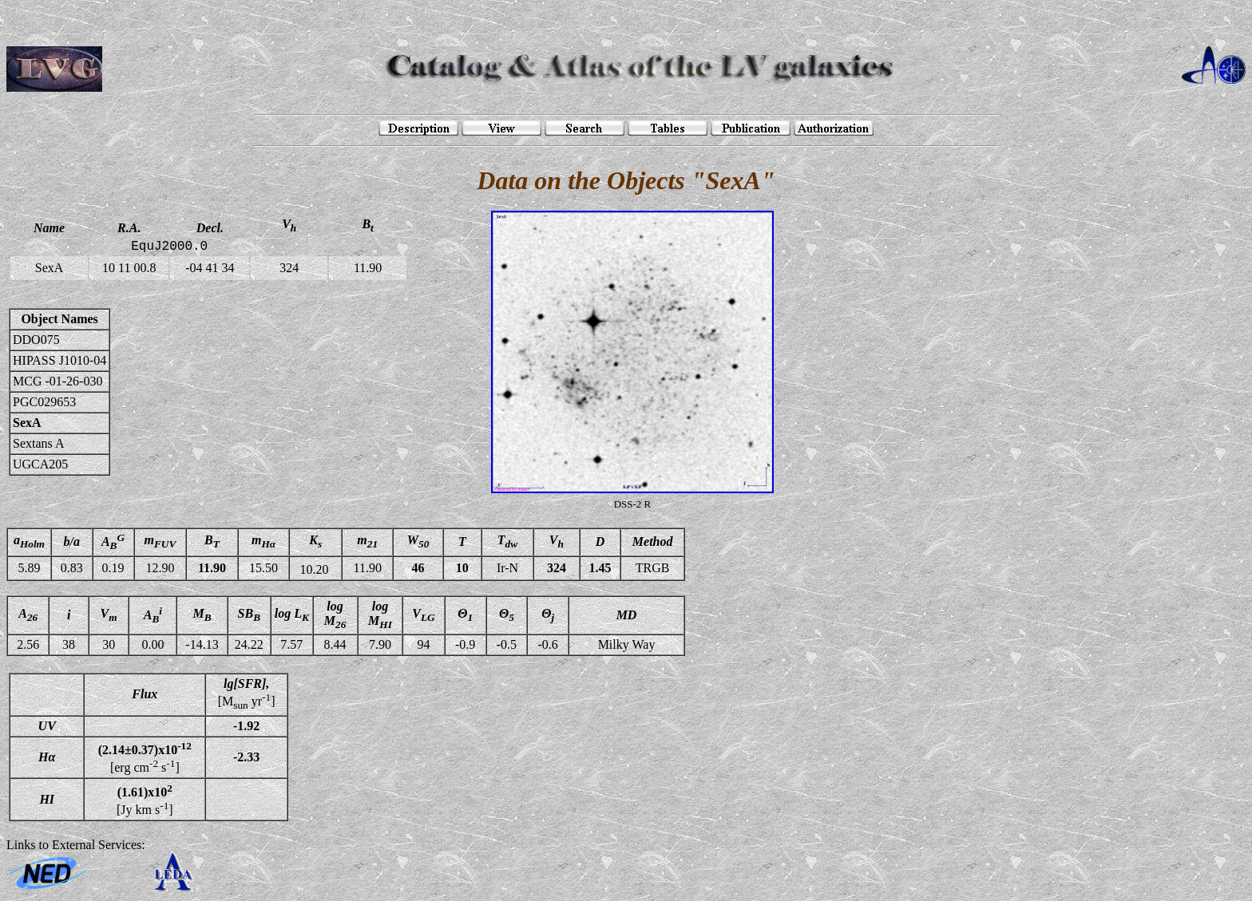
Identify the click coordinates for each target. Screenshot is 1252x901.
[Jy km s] (145, 798)
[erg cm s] (145, 757)
